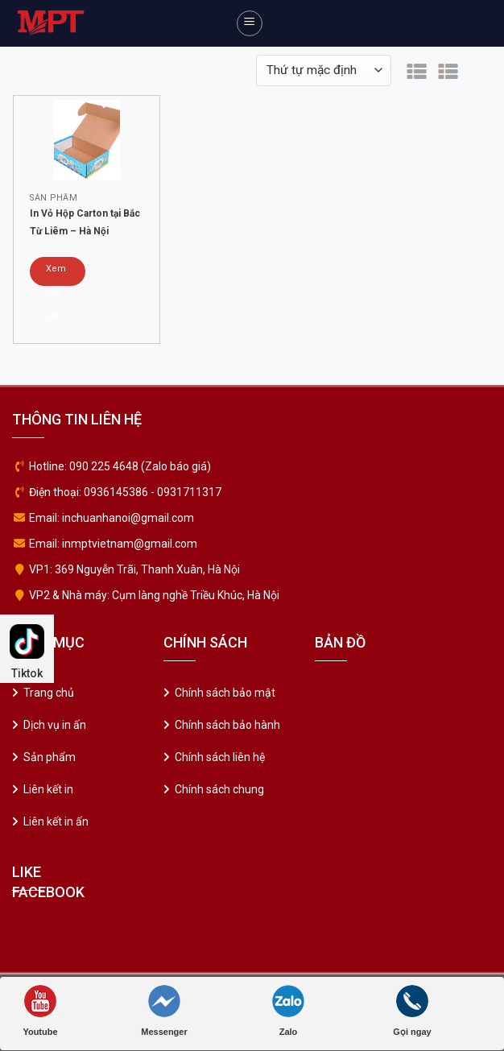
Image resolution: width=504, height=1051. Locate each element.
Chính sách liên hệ (220, 757)
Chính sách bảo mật (225, 692)
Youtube (40, 1011)
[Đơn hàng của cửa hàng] (323, 70)
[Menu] (249, 23)
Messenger (164, 1011)
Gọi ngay (412, 1011)
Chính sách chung (219, 789)
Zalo (288, 1011)
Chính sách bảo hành (227, 724)
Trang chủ (48, 692)
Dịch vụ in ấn (54, 724)
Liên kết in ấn (56, 821)
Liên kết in (48, 789)
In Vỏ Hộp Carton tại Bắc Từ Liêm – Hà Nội (85, 222)
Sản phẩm (49, 757)
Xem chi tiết (56, 274)
